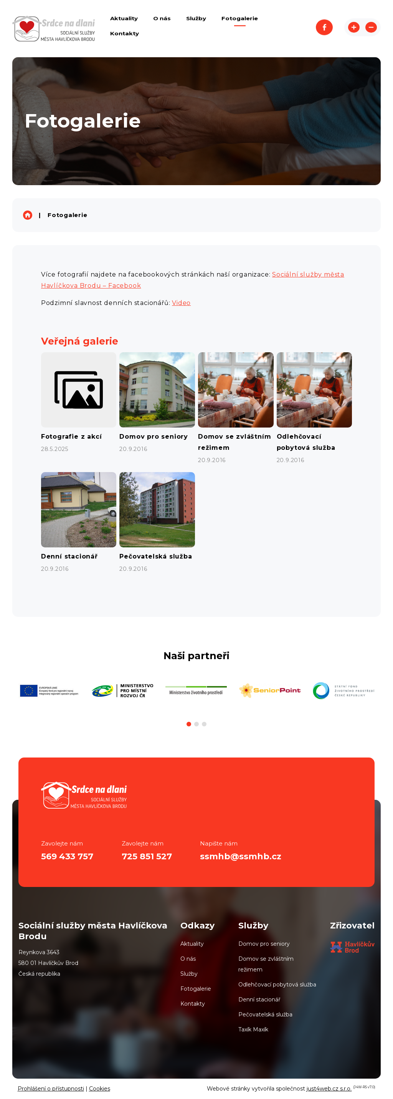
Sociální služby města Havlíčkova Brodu (27, 215)
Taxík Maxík (253, 1029)
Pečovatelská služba (155, 556)
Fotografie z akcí (71, 436)
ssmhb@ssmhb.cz (240, 856)
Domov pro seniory (153, 436)
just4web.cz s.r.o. (329, 1088)
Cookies (99, 1088)
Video (181, 303)
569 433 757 (67, 856)
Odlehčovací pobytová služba (277, 984)
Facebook (324, 28)
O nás (188, 958)
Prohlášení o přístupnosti (51, 1088)
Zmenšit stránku (371, 28)
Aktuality (192, 943)
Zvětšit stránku (354, 28)
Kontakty (192, 1003)
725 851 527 (147, 856)
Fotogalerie (67, 215)
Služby (189, 973)
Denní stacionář (69, 556)
